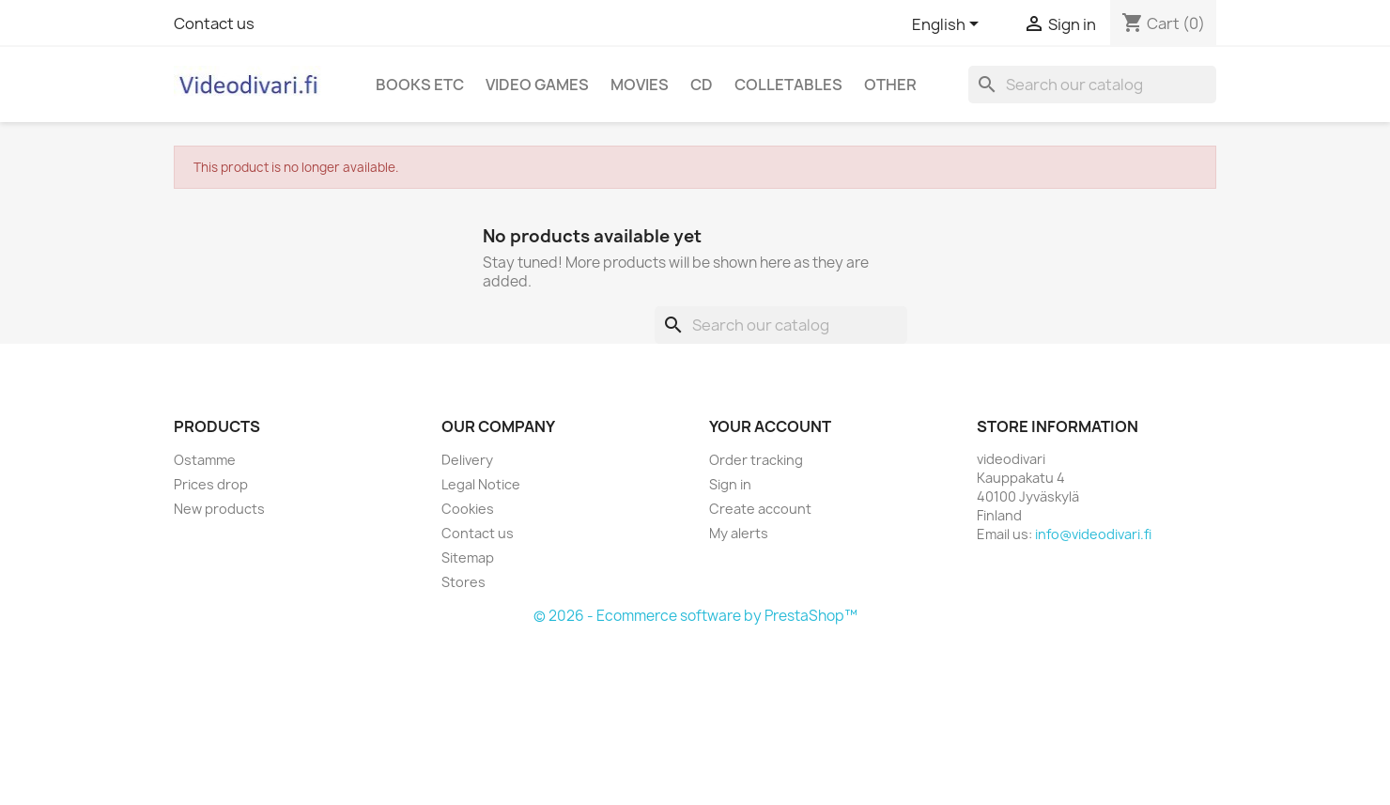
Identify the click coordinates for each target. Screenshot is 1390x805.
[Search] (1092, 84)
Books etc (420, 84)
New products (219, 509)
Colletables (788, 84)
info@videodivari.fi (1093, 534)
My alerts (738, 533)
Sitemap (467, 557)
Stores (463, 582)
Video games (537, 84)
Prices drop (211, 484)
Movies (639, 84)
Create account (760, 509)
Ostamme (205, 460)
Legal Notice (480, 484)
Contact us (214, 23)
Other (890, 84)
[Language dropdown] (948, 25)
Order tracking (756, 460)
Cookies (467, 509)
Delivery (467, 460)
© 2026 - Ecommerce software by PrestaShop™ (695, 616)
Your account (770, 426)
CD (701, 84)
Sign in (730, 484)
